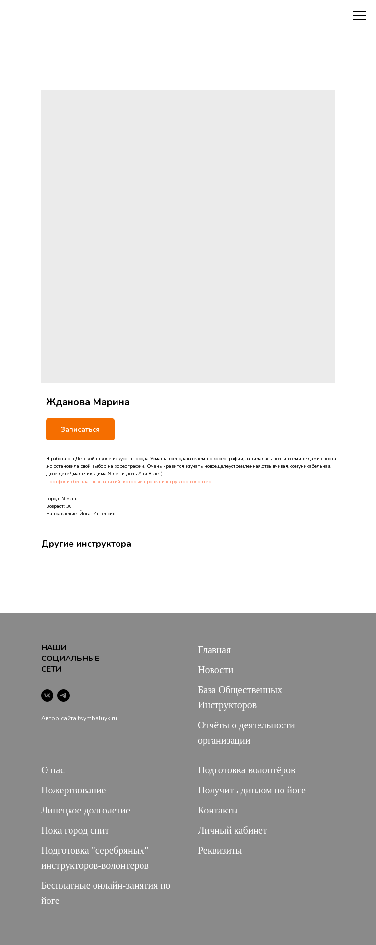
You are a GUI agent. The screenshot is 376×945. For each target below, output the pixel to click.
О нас (53, 770)
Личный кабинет (232, 830)
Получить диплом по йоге (252, 790)
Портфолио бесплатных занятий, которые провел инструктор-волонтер (128, 481)
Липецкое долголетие (85, 810)
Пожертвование (73, 790)
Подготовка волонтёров (246, 770)
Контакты (218, 810)
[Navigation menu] (359, 16)
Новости (216, 669)
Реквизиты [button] (220, 850)
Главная (214, 649)
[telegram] (63, 695)
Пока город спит (75, 830)
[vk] (47, 695)
